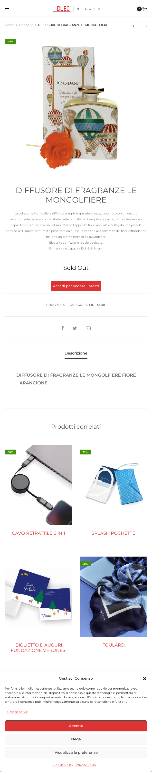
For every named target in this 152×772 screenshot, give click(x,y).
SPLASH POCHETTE (113, 533)
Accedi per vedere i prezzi (76, 286)
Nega (76, 739)
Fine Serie (26, 25)
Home (9, 25)
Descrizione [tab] (76, 353)
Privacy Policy (86, 765)
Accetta (76, 725)
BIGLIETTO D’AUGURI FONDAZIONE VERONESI (38, 647)
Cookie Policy (63, 765)
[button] (144, 678)
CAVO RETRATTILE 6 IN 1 (38, 533)
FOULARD (113, 645)
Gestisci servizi (17, 712)
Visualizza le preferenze (76, 752)
